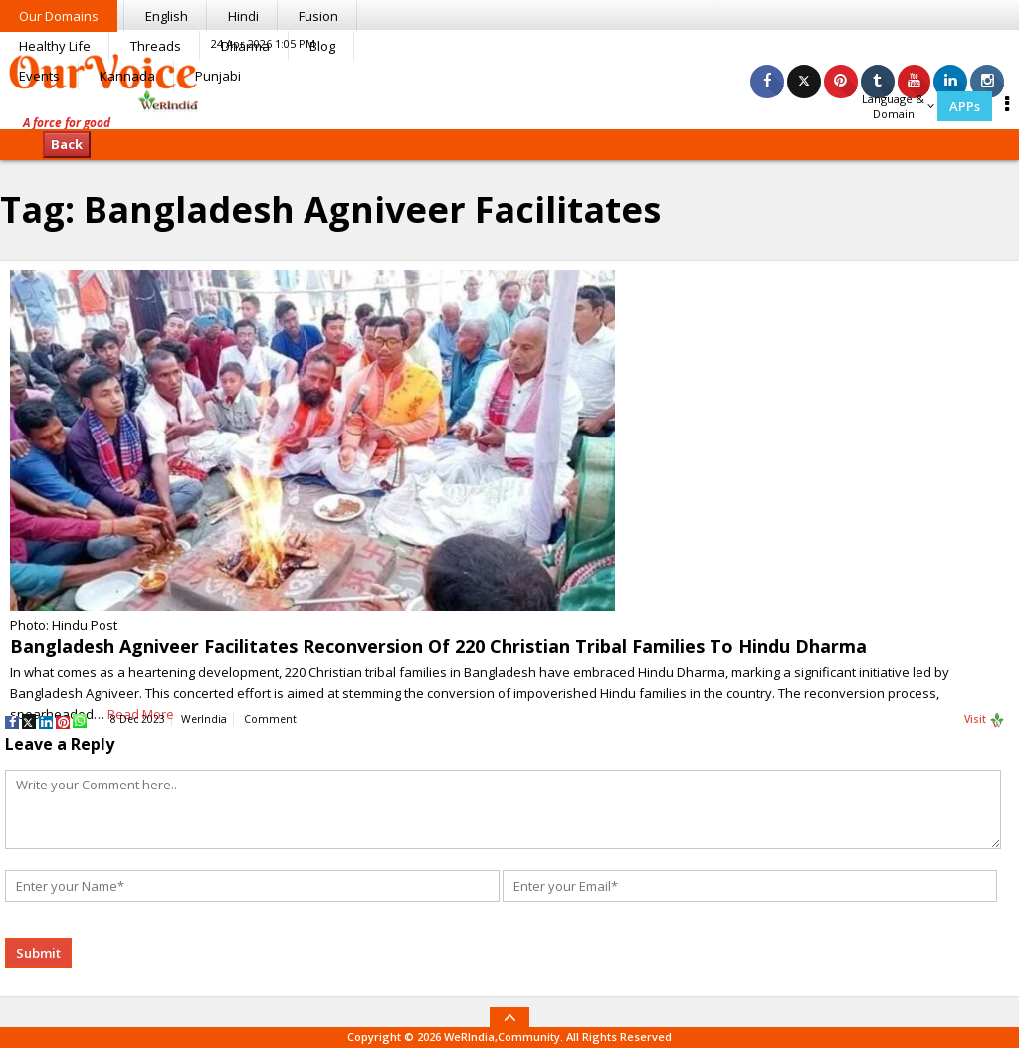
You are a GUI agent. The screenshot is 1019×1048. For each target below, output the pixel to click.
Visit (984, 720)
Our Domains (59, 16)
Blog (322, 46)
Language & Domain (898, 106)
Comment (270, 719)
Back (67, 144)
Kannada (127, 76)
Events (39, 76)
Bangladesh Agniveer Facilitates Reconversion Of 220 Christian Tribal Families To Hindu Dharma (438, 646)
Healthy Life (55, 46)
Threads (155, 46)
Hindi (243, 16)
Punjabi (218, 76)
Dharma (245, 46)
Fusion (318, 16)
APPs (964, 106)
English (166, 16)
